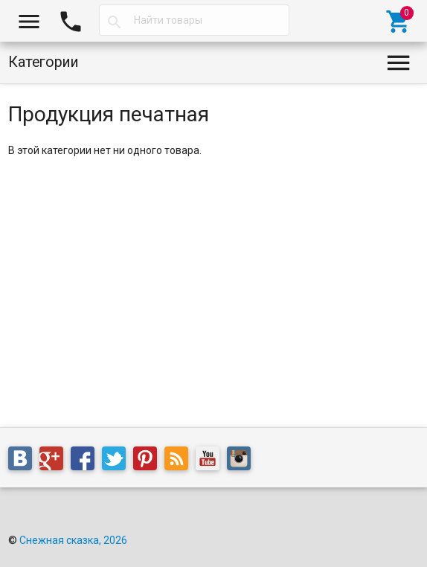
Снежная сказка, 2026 (73, 540)
